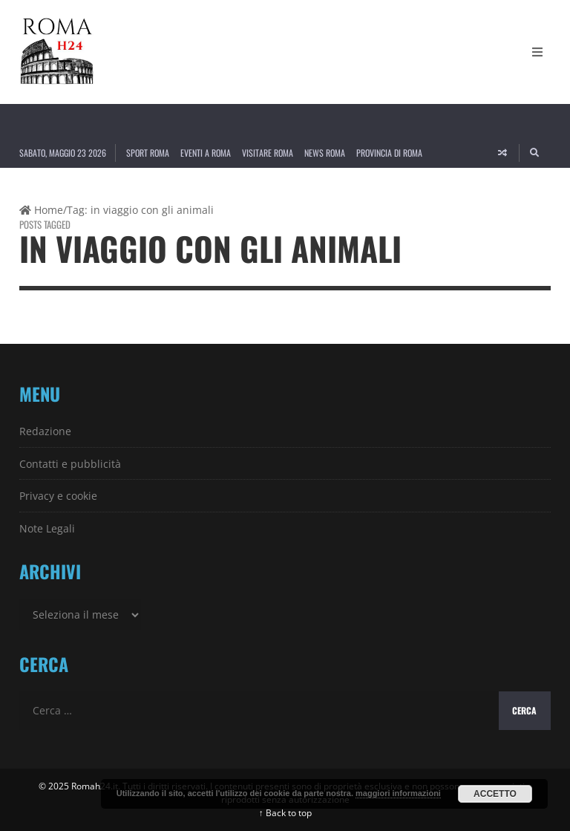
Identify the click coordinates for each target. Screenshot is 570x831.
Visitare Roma (267, 152)
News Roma (324, 152)
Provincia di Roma (389, 152)
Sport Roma (147, 152)
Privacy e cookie (58, 496)
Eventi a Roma (205, 152)
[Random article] (502, 153)
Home (41, 210)
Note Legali (47, 528)
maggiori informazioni (398, 793)
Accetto (495, 794)
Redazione (45, 431)
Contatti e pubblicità (70, 464)
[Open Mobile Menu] (537, 52)
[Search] (535, 153)
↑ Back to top (285, 812)
